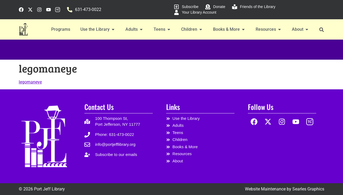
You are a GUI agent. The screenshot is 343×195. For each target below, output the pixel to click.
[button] (321, 29)
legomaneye (30, 82)
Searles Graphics (308, 189)
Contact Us (99, 107)
